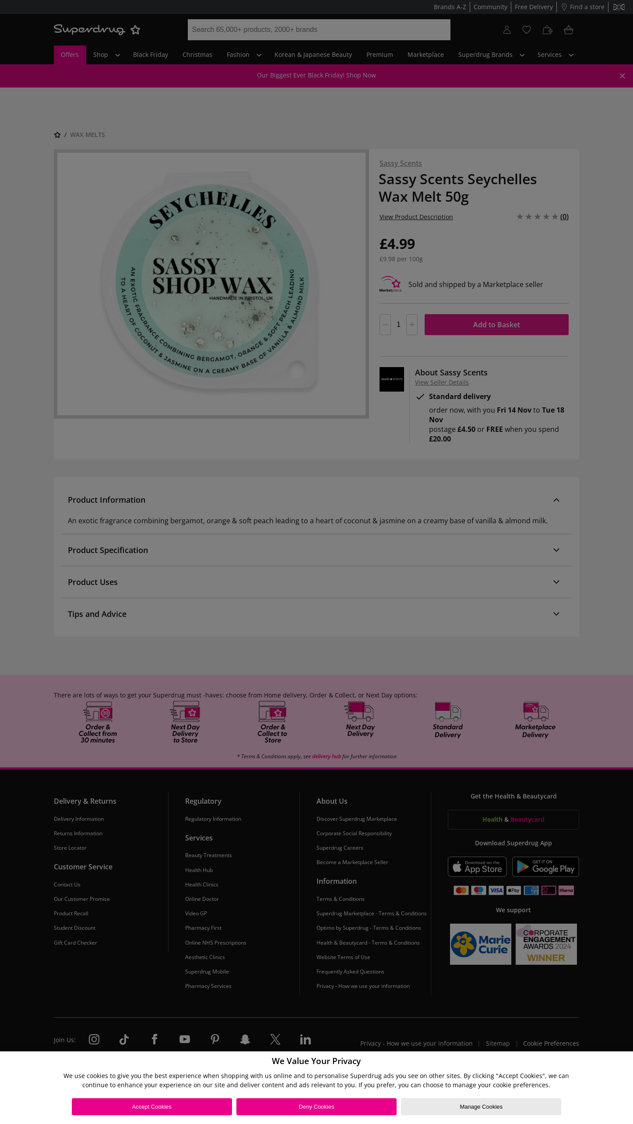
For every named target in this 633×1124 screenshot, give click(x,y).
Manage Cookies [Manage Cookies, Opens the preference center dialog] (481, 1106)
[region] (316, 1087)
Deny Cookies (316, 1106)
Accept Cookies (152, 1106)
